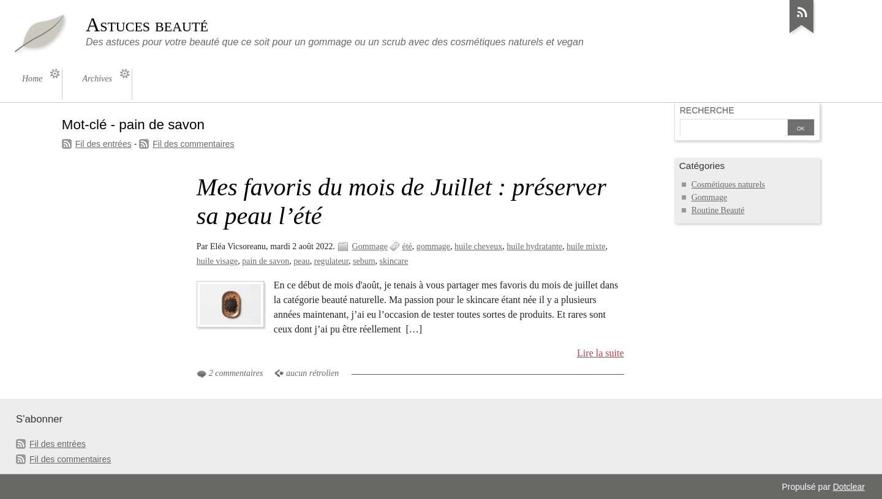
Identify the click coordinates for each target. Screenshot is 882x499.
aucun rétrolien (312, 373)
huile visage (217, 261)
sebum (364, 261)
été (407, 246)
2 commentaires (236, 373)
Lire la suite (600, 353)
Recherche (707, 110)
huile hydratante (534, 246)
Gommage (370, 246)
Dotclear (849, 487)
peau (301, 261)
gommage (433, 246)
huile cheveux (478, 246)
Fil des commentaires (193, 144)
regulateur (331, 261)
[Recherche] (732, 128)
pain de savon (265, 261)
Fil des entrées (103, 144)
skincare (394, 261)
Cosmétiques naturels (728, 184)
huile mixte (586, 246)
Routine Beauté (718, 210)
